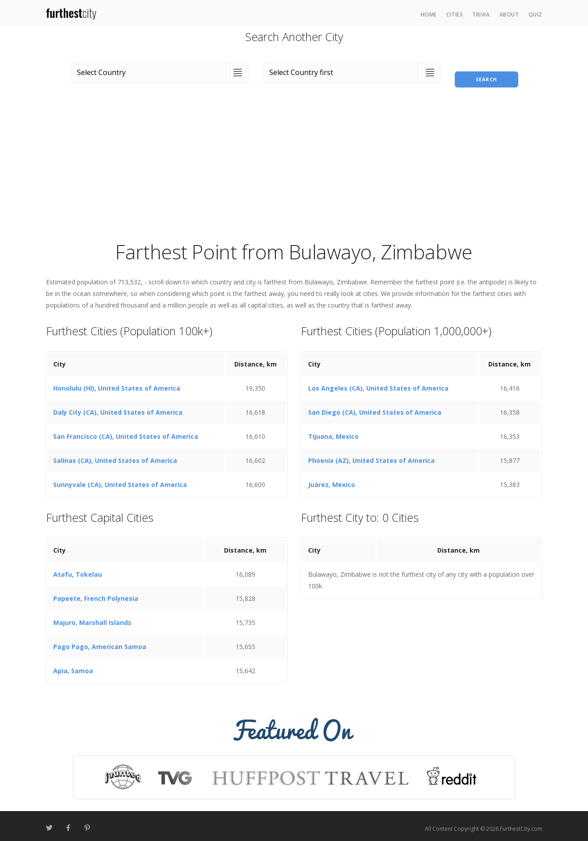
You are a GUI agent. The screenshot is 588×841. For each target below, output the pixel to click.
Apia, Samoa (73, 666)
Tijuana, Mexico (333, 431)
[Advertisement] (294, 166)
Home (429, 14)
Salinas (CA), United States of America (115, 455)
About (509, 14)
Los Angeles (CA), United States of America (378, 383)
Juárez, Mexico (331, 479)
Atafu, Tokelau (77, 569)
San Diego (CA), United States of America (374, 407)
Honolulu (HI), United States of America (116, 383)
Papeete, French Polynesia (95, 593)
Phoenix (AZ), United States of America (371, 455)
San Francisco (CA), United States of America (125, 431)
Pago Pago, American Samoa (99, 641)
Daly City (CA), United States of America (117, 407)
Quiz (535, 14)
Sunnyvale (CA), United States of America (120, 479)
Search (486, 71)
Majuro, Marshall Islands (92, 617)
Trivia (481, 14)
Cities (454, 14)
